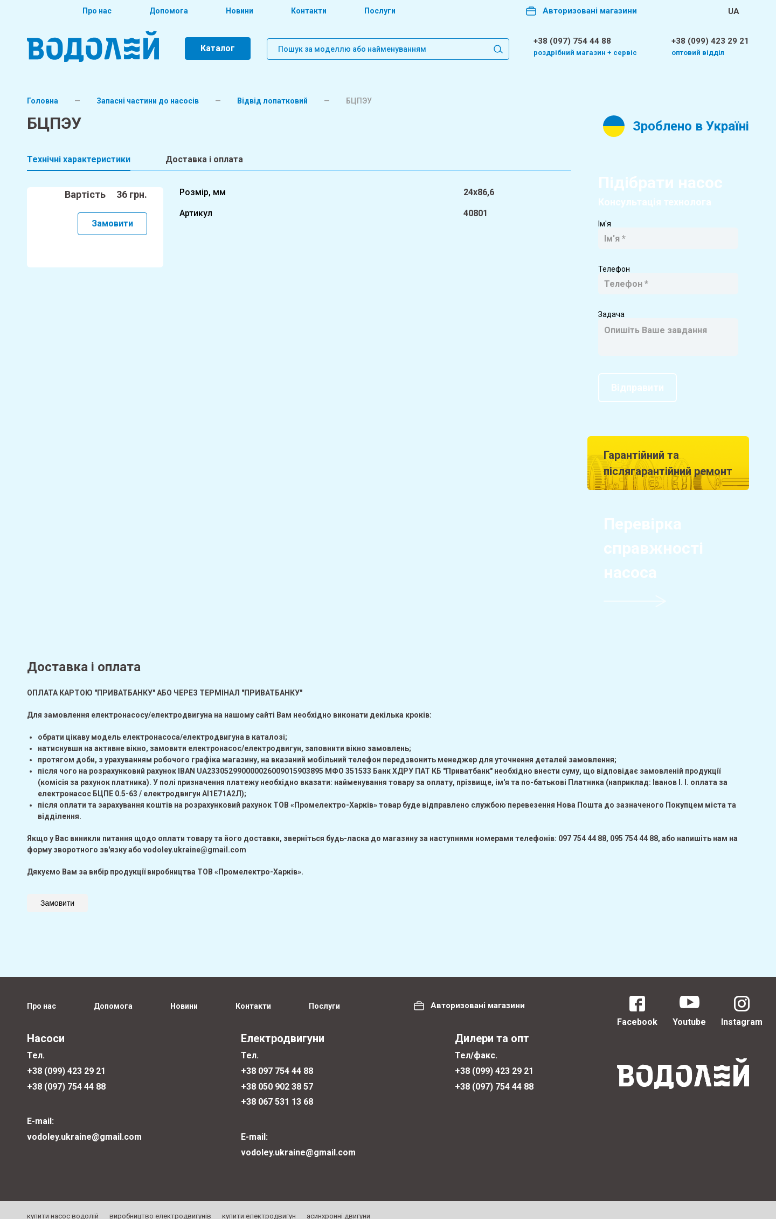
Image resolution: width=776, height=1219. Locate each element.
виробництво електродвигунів (160, 1204)
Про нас (97, 11)
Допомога (168, 11)
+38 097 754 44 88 (277, 1058)
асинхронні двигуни (338, 1204)
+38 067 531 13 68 (277, 1090)
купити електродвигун (259, 1204)
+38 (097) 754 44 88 (572, 41)
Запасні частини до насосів (147, 101)
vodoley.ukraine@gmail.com (84, 1124)
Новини (239, 11)
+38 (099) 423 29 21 (710, 41)
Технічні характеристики (78, 159)
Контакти (309, 11)
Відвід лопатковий (272, 101)
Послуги (380, 11)
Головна (42, 101)
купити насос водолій (63, 1204)
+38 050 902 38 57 (277, 1074)
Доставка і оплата (204, 159)
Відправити (637, 375)
